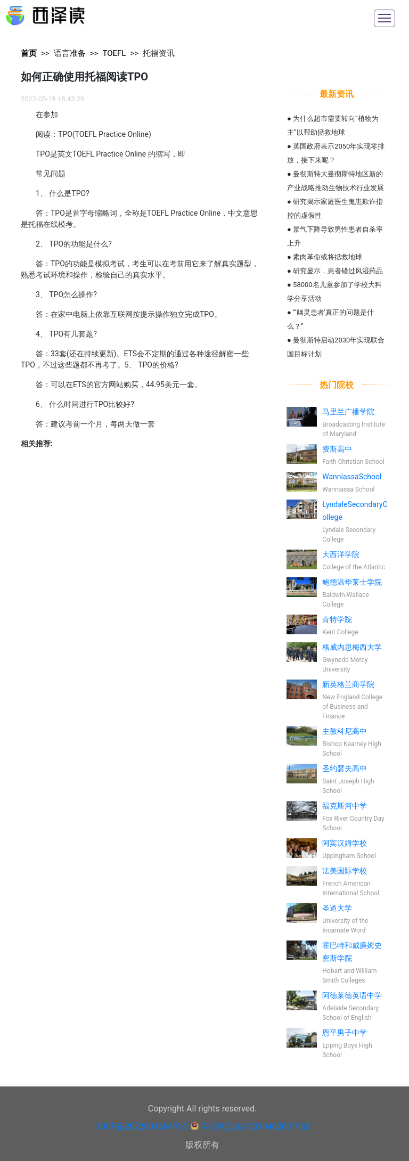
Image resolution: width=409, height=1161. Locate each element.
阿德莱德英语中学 (352, 995)
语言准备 (70, 53)
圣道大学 (337, 908)
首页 (29, 53)
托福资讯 (159, 53)
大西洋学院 (340, 554)
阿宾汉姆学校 (344, 843)
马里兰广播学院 (348, 411)
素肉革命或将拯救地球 (327, 257)
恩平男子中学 (344, 1032)
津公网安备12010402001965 (255, 1127)
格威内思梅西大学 (352, 647)
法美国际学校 (344, 870)
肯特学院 (337, 619)
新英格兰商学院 (348, 684)
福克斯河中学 (344, 806)
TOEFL (114, 53)
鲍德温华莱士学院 (352, 582)
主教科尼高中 (344, 731)
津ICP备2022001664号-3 (141, 1127)
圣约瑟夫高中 (344, 768)
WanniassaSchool (351, 476)
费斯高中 (337, 449)
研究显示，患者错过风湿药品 (338, 271)
